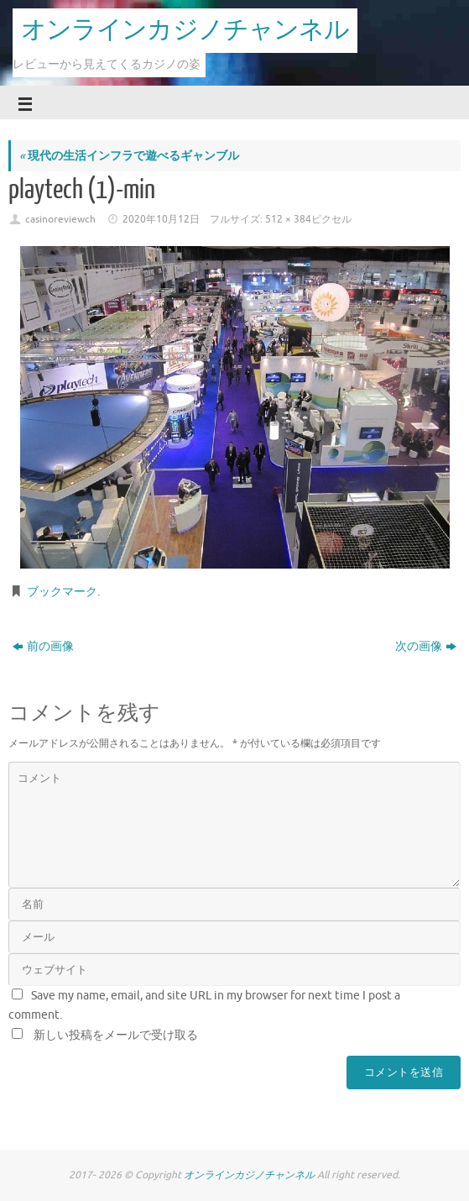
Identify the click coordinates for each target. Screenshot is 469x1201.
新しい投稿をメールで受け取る (116, 1035)
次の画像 (425, 646)
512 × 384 (288, 219)
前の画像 (43, 646)
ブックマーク (62, 592)
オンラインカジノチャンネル (185, 30)
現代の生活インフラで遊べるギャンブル (129, 156)
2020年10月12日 (161, 219)
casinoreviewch (60, 219)
